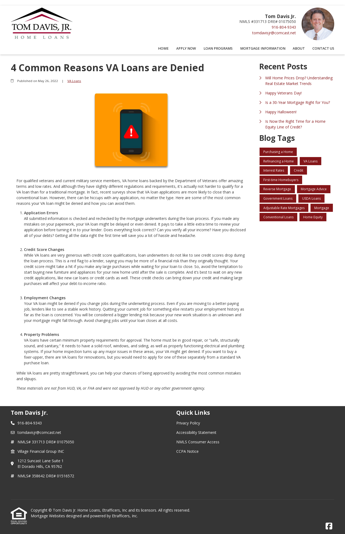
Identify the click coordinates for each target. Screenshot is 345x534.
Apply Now (186, 48)
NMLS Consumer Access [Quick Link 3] (197, 441)
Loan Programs (218, 48)
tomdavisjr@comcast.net (274, 32)
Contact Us (323, 48)
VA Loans (74, 81)
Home (163, 48)
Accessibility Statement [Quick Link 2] (196, 432)
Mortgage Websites (48, 515)
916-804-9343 (284, 27)
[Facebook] (329, 526)
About (299, 48)
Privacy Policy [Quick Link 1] (188, 423)
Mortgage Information (262, 48)
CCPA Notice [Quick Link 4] (187, 451)
